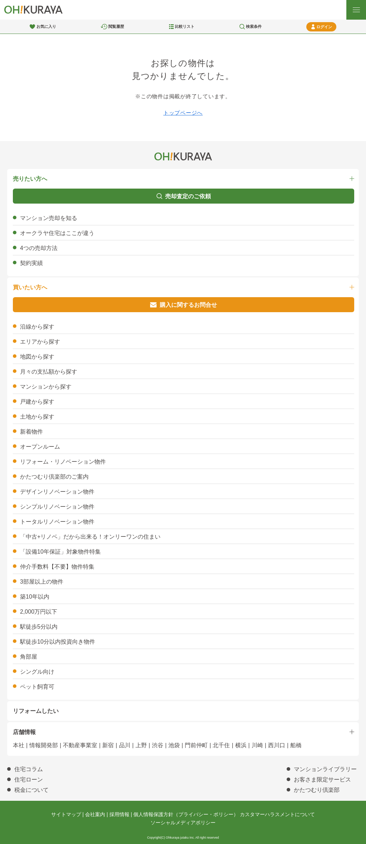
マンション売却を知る (48, 218)
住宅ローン (28, 779)
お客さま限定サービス (322, 779)
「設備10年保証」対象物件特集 (60, 552)
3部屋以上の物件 (41, 582)
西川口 (276, 745)
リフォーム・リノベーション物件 (63, 462)
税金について (31, 790)
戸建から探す (37, 402)
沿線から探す (37, 327)
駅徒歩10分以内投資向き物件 (57, 642)
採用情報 (119, 814)
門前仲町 (196, 745)
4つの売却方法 (39, 248)
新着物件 (31, 432)
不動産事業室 (80, 745)
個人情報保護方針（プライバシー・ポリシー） (185, 814)
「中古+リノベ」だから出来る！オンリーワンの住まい (90, 537)
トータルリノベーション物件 (57, 522)
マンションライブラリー (325, 769)
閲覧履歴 (116, 26)
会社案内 (95, 814)
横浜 (241, 745)
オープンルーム (40, 447)
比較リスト (184, 26)
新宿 (108, 745)
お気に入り (46, 26)
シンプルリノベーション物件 (57, 507)
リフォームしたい (36, 711)
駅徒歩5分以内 (39, 627)
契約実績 (31, 263)
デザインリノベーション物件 (57, 492)
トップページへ (183, 113)
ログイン (324, 27)
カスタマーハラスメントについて (277, 814)
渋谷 (157, 745)
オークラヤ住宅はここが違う (57, 233)
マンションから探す (45, 387)
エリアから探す (40, 342)
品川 (124, 745)
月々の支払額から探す (48, 372)
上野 (141, 745)
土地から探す (37, 417)
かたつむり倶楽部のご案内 (54, 477)
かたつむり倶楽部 (317, 790)
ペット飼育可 (37, 687)
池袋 (174, 745)
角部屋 (28, 657)
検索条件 (254, 26)
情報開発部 (43, 745)
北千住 (221, 745)
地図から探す (37, 357)
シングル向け (37, 672)
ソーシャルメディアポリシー (183, 822)
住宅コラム (28, 769)
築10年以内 (34, 597)
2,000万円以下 (38, 612)
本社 (18, 745)
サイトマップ (66, 814)
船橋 (296, 745)
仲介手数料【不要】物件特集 (57, 567)
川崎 (257, 745)
